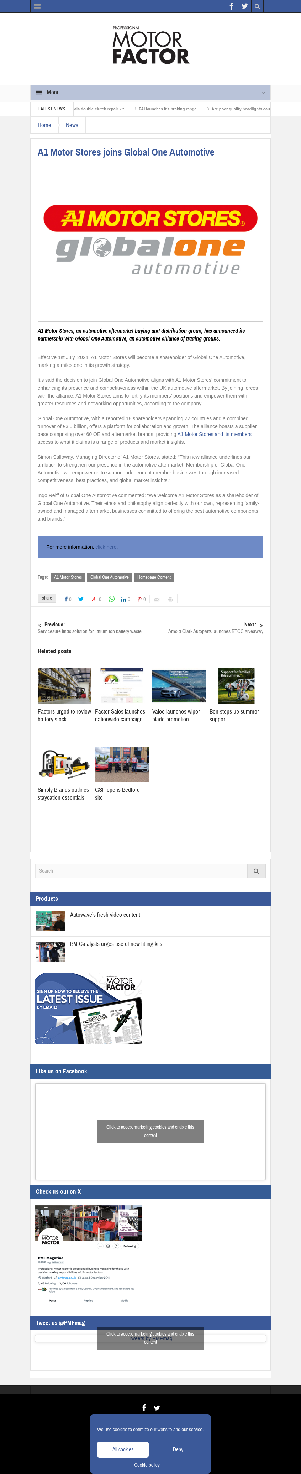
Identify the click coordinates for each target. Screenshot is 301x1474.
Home (44, 125)
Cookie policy (146, 1465)
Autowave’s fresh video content (105, 914)
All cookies (122, 1449)
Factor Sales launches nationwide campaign (120, 715)
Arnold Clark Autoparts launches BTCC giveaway (207, 628)
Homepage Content (154, 577)
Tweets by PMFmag (150, 1338)
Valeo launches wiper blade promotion (176, 715)
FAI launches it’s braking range (172, 109)
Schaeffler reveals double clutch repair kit (89, 109)
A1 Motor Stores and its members (215, 434)
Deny (178, 1449)
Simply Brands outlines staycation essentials (63, 793)
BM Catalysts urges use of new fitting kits (116, 944)
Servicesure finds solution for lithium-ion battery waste (94, 628)
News (72, 125)
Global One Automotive (109, 577)
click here (105, 547)
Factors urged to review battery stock (64, 715)
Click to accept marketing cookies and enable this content (150, 1131)
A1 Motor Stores (68, 577)
